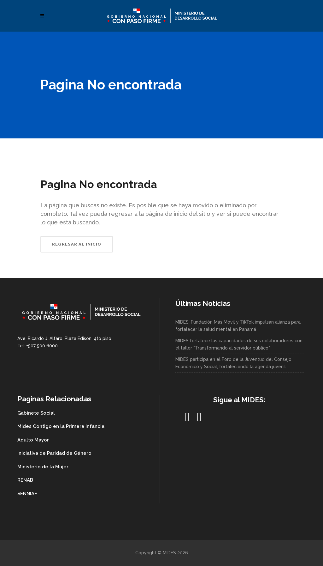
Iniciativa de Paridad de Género (54, 453)
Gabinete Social (36, 413)
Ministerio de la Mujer (42, 467)
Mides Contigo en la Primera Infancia (60, 426)
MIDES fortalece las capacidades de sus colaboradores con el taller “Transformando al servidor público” (238, 344)
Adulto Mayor (33, 440)
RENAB (25, 480)
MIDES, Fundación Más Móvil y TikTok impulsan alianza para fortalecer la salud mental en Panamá (238, 326)
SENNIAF (27, 493)
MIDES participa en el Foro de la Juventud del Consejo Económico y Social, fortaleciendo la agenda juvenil (233, 363)
